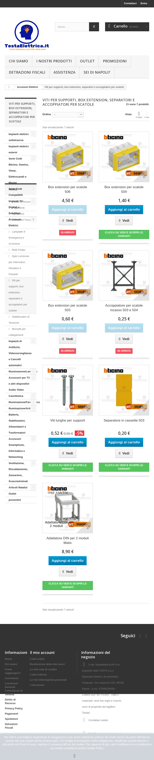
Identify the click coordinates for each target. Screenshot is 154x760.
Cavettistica (16, 395)
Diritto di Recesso (21, 525)
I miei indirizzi (38, 674)
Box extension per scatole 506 (67, 189)
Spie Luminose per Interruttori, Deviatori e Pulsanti (19, 265)
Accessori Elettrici (15, 222)
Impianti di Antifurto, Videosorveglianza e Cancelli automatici (20, 353)
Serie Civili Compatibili (16, 191)
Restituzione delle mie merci (47, 664)
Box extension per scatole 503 (67, 308)
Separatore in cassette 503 (124, 420)
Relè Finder (18, 249)
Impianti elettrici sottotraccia (19, 137)
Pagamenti (18, 531)
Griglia (139, 114)
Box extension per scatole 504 (124, 189)
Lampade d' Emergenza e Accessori (17, 237)
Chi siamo (18, 61)
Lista (147, 114)
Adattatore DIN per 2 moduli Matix (68, 540)
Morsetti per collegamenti (17, 331)
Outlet (87, 61)
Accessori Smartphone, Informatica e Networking (17, 447)
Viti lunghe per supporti (67, 420)
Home (13, 515)
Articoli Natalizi (18, 487)
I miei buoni (37, 685)
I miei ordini (37, 658)
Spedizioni (17, 538)
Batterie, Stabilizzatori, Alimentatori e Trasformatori (17, 423)
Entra (144, 3)
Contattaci (130, 3)
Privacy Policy (13, 708)
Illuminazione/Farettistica (22, 402)
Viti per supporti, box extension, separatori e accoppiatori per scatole (18, 295)
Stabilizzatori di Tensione (19, 319)
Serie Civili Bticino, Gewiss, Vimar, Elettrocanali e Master (19, 170)
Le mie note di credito (43, 669)
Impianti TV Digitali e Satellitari (16, 207)
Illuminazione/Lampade (22, 371)
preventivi (15, 499)
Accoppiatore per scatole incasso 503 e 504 (124, 308)
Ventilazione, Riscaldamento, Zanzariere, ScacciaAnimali (18, 472)
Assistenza (64, 72)
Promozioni (115, 61)
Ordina (47, 114)
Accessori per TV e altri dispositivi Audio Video (19, 383)
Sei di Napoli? (97, 72)
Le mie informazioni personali (48, 679)
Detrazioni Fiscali (27, 72)
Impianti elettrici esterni (19, 149)
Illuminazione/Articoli (22, 408)
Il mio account (42, 652)
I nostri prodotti (54, 61)
